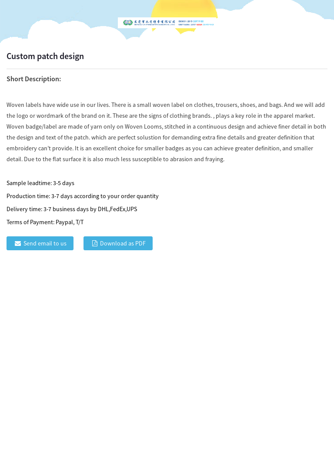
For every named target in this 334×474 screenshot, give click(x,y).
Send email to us (45, 243)
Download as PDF (123, 243)
